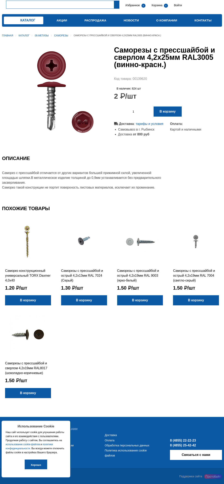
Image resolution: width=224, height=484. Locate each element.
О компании (166, 20)
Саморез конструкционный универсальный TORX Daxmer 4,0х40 (28, 275)
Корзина (157, 5)
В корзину (168, 111)
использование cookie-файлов (23, 444)
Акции (61, 20)
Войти (177, 5)
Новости (131, 20)
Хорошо (36, 464)
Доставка (111, 435)
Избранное (132, 5)
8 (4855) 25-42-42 (183, 445)
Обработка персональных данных (127, 445)
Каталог (24, 35)
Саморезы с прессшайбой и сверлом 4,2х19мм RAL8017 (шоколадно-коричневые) (26, 368)
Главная (7, 35)
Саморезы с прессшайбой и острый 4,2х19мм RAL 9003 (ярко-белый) (138, 275)
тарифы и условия (149, 123)
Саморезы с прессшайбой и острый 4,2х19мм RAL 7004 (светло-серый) (194, 275)
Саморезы (61, 35)
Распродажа (95, 20)
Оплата (109, 440)
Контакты (202, 20)
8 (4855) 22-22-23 (183, 440)
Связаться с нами (196, 455)
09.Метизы (42, 35)
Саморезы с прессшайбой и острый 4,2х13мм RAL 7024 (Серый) (82, 275)
